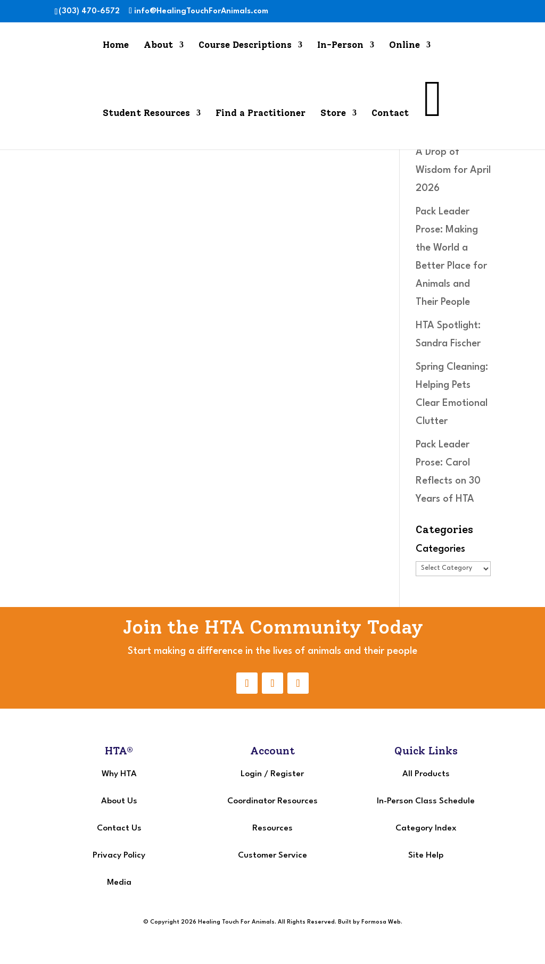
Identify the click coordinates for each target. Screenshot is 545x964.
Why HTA (119, 774)
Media (119, 882)
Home (116, 45)
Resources (272, 828)
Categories (440, 549)
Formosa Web (381, 922)
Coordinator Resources (272, 801)
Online (404, 45)
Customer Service (272, 855)
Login (251, 774)
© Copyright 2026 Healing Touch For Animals (209, 922)
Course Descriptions (245, 45)
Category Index (426, 828)
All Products (426, 774)
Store (333, 113)
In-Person (340, 45)
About (158, 45)
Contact (390, 113)
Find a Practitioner (260, 113)
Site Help (425, 855)
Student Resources (146, 113)
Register (287, 774)
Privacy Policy (119, 855)
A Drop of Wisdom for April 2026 (453, 170)
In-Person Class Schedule (426, 801)
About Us (119, 801)
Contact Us (119, 828)
